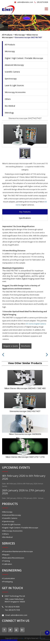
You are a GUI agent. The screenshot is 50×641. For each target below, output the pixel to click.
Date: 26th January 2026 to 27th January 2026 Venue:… (23, 498)
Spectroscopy (11, 78)
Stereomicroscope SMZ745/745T (28, 37)
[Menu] (46, 8)
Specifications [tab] (25, 218)
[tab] (25, 153)
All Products (7, 35)
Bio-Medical (10, 106)
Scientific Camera (12, 72)
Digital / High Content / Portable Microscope (24, 58)
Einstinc (21, 638)
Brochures (25, 346)
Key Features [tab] (25, 211)
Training (6, 561)
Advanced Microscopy (14, 65)
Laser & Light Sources (14, 85)
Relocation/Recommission (13, 558)
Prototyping (7, 581)
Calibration (7, 564)
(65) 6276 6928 (41, 2)
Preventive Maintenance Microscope (17, 551)
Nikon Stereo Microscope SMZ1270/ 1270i (25, 457)
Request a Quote (10, 346)
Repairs (5, 554)
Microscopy (20, 35)
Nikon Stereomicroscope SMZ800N (25, 434)
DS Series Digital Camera (36, 324)
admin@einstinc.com (23, 2)
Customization (8, 578)
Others (8, 99)
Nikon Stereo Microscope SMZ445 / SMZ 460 (25, 388)
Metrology (9, 112)
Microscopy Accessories (15, 92)
